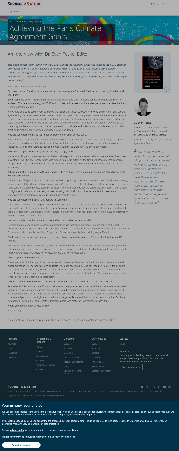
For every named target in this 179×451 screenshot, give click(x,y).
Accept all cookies (21, 445)
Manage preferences (13, 437)
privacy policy (17, 430)
